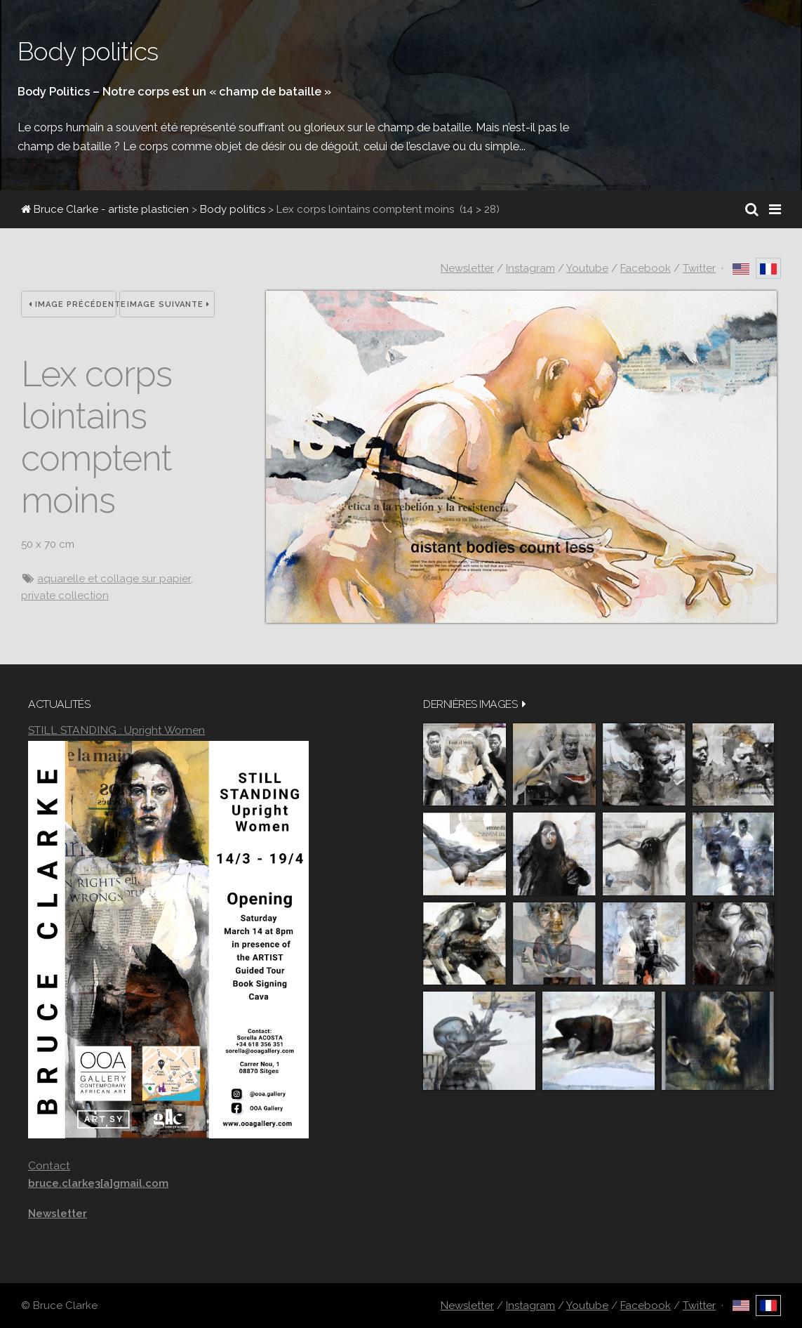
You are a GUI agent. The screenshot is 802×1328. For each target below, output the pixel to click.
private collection (65, 595)
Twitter (699, 268)
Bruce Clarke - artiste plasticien (105, 209)
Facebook (645, 268)
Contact (49, 1165)
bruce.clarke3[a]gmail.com (98, 1183)
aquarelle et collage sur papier (114, 578)
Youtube (587, 268)
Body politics (232, 209)
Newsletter (467, 268)
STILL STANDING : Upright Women (116, 730)
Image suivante (168, 304)
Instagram (530, 268)
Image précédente (72, 304)
